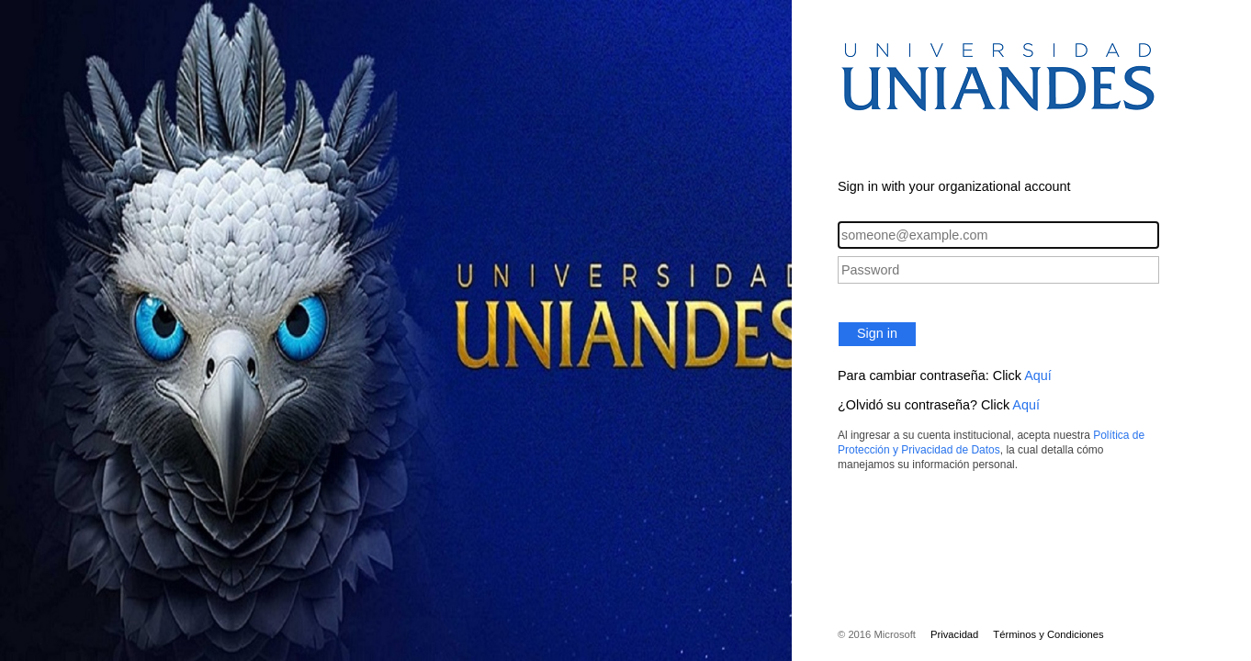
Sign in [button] (877, 333)
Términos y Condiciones (1048, 634)
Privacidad (954, 634)
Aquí (1038, 375)
